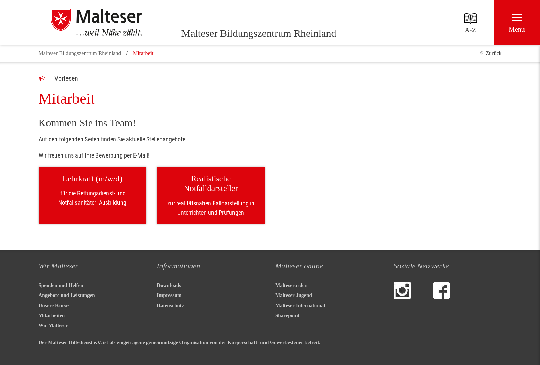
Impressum (169, 295)
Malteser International (300, 305)
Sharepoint (287, 315)
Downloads (169, 285)
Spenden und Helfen (61, 285)
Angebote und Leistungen (67, 295)
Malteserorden (291, 285)
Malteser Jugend (293, 295)
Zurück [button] (493, 53)
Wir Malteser (53, 325)
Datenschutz (170, 305)
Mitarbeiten (52, 315)
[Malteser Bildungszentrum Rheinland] (104, 22)
